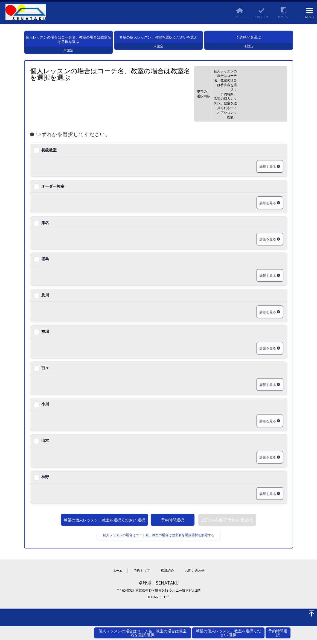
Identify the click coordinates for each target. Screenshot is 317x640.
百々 (45, 374)
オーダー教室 (52, 192)
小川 (45, 410)
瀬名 (45, 229)
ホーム (118, 578)
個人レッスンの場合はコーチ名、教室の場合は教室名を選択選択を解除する (158, 541)
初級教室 (49, 156)
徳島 (45, 265)
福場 (45, 338)
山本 (45, 447)
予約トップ (141, 578)
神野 (45, 483)
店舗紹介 (167, 578)
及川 (45, 301)
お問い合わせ (195, 578)
